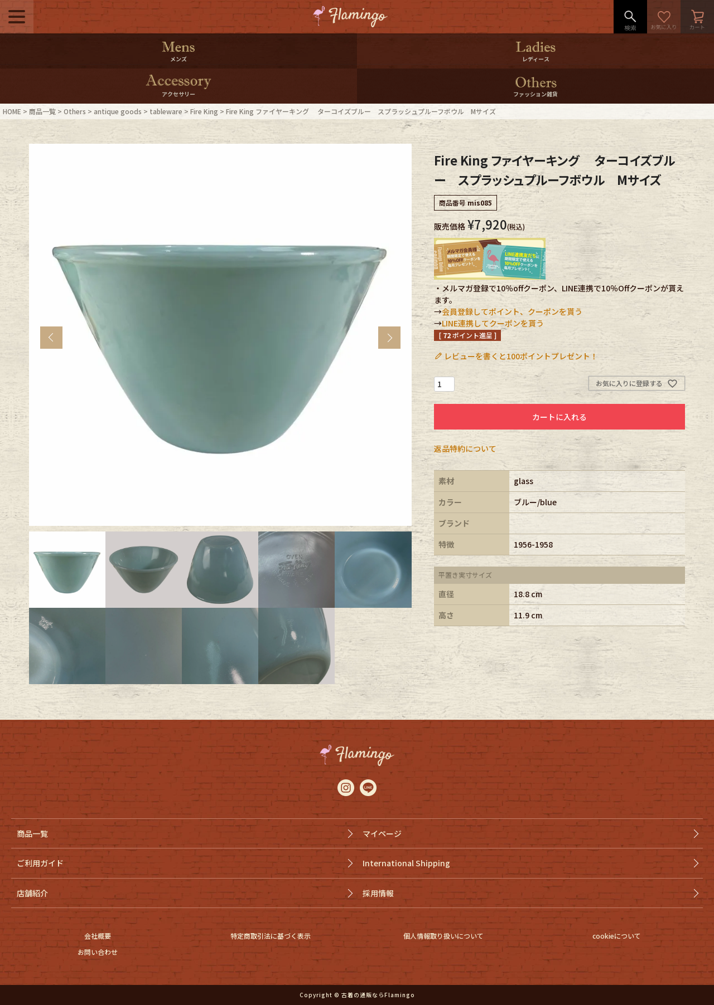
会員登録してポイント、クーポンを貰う (512, 311)
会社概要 (97, 935)
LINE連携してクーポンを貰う (493, 323)
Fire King (204, 111)
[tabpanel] (220, 335)
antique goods (118, 111)
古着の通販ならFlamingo (378, 995)
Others (75, 111)
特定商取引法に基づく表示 (270, 935)
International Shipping (406, 863)
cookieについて (616, 935)
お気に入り (664, 16)
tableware (165, 111)
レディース (535, 59)
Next (389, 337)
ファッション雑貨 (535, 94)
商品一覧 (42, 111)
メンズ (178, 59)
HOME (12, 111)
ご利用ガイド (40, 863)
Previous (51, 337)
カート (697, 16)
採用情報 (378, 893)
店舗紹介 (32, 893)
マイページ (382, 833)
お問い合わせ (98, 952)
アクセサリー (178, 94)
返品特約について (465, 448)
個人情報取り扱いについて (443, 935)
